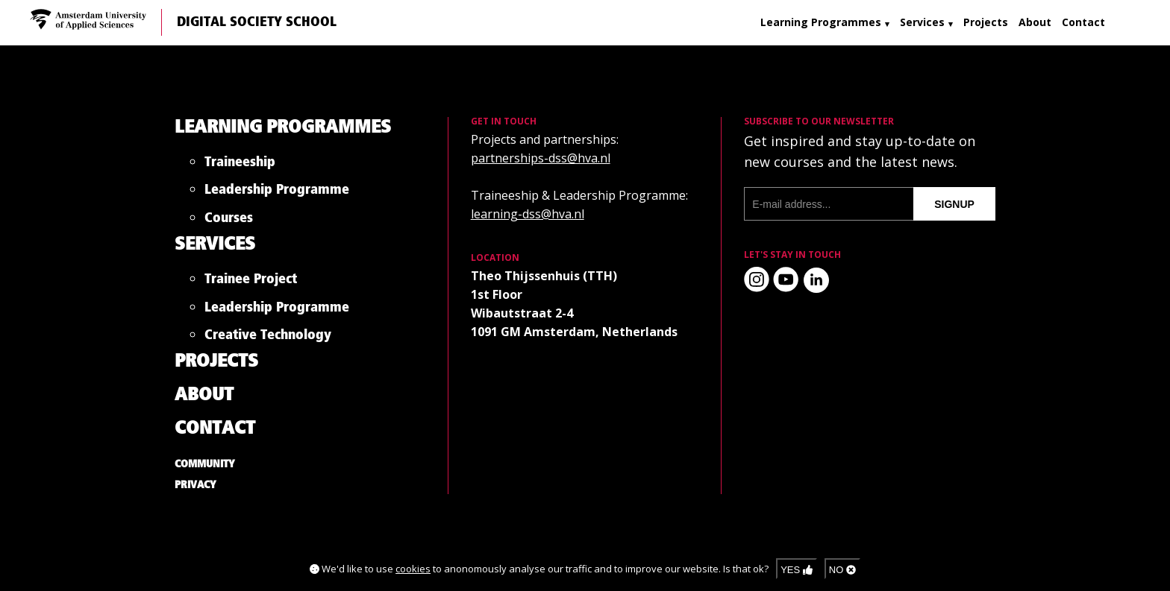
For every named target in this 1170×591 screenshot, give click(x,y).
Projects (985, 22)
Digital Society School (257, 22)
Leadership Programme (276, 193)
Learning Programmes (820, 22)
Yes (796, 569)
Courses (228, 221)
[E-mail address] (828, 204)
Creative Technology (267, 338)
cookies (413, 568)
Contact (1083, 22)
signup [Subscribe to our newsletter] (954, 204)
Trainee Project (250, 282)
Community (205, 464)
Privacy (195, 485)
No (842, 569)
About (1035, 22)
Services (922, 22)
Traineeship (239, 165)
